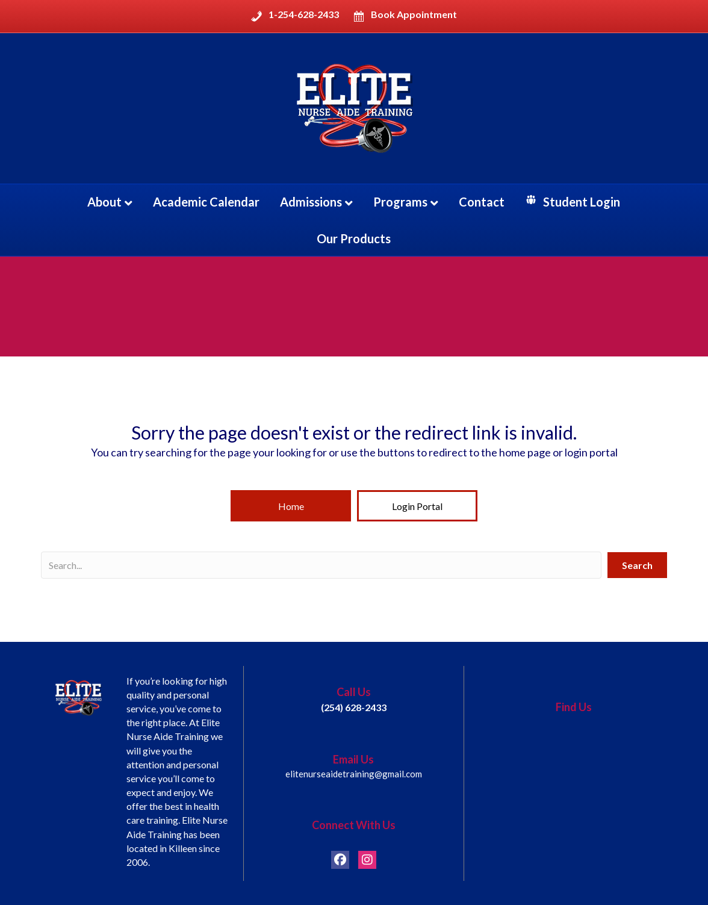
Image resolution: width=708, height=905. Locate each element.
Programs (400, 201)
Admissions (311, 201)
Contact (482, 201)
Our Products (354, 238)
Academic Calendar (206, 201)
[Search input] (321, 565)
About (104, 201)
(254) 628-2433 (354, 707)
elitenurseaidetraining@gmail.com (353, 773)
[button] (291, 505)
